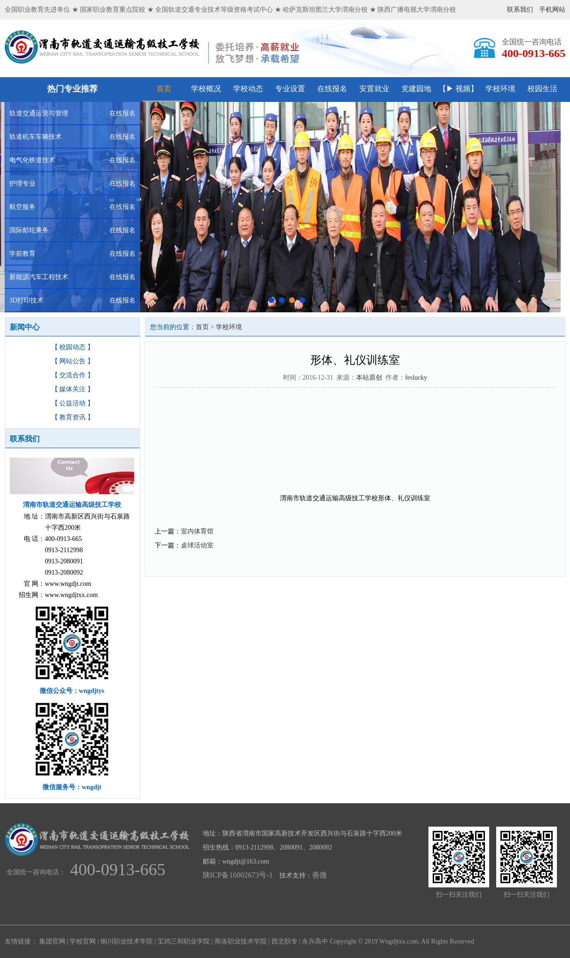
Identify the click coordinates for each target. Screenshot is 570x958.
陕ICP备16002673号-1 (238, 875)
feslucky (416, 377)
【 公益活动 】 (72, 403)
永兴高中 (315, 941)
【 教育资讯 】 (72, 417)
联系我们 (520, 9)
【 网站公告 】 (72, 361)
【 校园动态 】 (72, 347)
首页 (164, 89)
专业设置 (290, 89)
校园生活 (542, 89)
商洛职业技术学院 (240, 941)
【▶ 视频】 (458, 89)
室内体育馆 (197, 531)
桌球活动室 (197, 545)
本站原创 (369, 377)
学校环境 (500, 89)
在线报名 (332, 89)
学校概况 (206, 89)
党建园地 (416, 89)
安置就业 (374, 89)
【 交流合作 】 (72, 375)
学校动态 (248, 89)
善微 (319, 875)
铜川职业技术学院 (126, 941)
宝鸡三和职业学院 (183, 941)
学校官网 (83, 941)
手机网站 (552, 9)
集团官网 (52, 941)
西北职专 (284, 941)
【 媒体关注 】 (72, 389)
